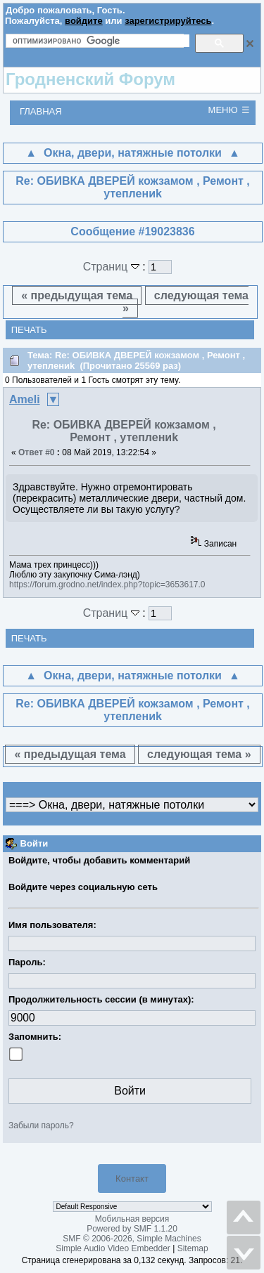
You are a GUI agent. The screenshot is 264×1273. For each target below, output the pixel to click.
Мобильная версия (132, 1219)
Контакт (132, 1178)
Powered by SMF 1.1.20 (132, 1229)
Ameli (24, 399)
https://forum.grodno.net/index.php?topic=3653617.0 (107, 584)
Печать (29, 330)
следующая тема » (185, 301)
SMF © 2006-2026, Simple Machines (132, 1238)
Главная (41, 111)
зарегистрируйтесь (168, 20)
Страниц (113, 267)
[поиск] (101, 40)
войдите (84, 20)
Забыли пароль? (41, 1125)
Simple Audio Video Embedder (113, 1248)
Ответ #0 (36, 452)
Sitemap (192, 1248)
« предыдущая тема (76, 295)
